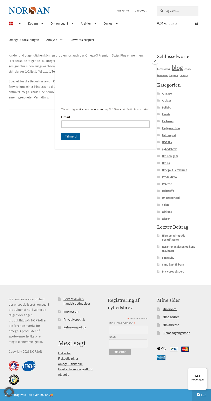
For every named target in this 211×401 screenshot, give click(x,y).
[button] (9, 392)
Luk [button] (203, 395)
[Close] (155, 61)
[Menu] (204, 370)
